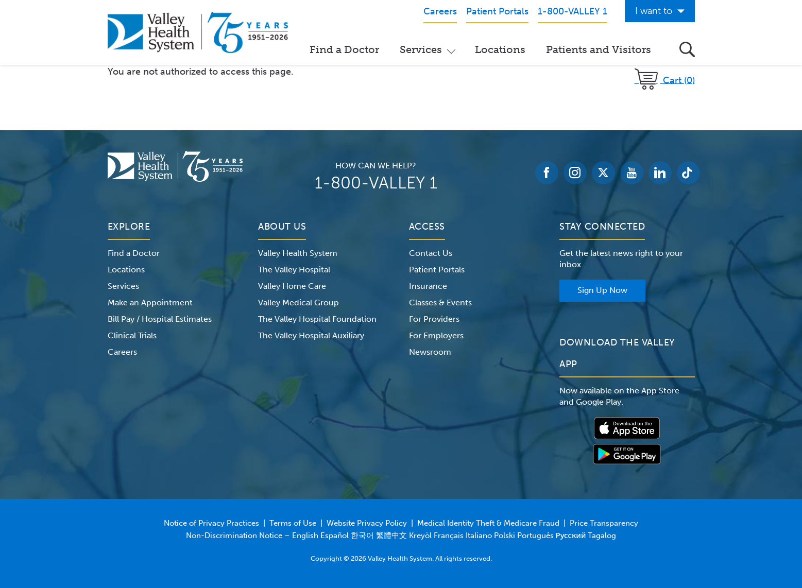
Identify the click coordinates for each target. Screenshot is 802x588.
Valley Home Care (292, 286)
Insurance (428, 286)
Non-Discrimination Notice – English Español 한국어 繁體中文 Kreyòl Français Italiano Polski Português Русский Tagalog (401, 535)
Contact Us (430, 253)
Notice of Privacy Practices (211, 523)
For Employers (436, 335)
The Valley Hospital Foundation (317, 319)
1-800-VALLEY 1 (376, 183)
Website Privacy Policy (367, 523)
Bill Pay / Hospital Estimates (160, 319)
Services (421, 49)
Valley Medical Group (298, 302)
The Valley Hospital (294, 269)
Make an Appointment (150, 302)
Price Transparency (604, 523)
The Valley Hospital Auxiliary (311, 335)
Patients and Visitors (598, 49)
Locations (500, 49)
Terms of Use (292, 523)
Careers (122, 352)
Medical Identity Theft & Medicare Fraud (488, 523)
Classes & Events (440, 302)
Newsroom (430, 352)
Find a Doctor (344, 49)
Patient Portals (437, 269)
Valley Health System (297, 253)
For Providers (434, 319)
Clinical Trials (132, 335)
